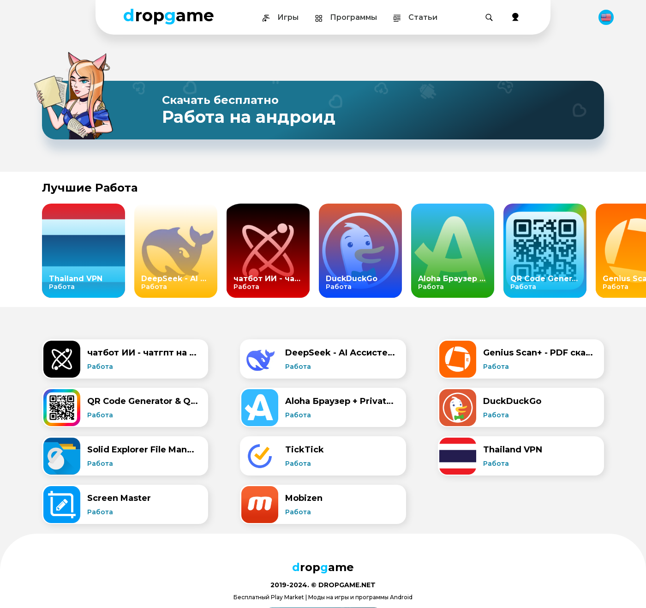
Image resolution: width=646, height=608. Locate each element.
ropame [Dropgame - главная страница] (168, 15)
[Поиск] (489, 17)
